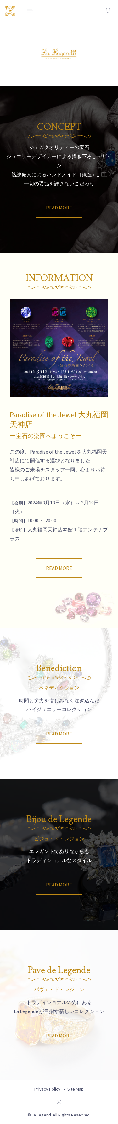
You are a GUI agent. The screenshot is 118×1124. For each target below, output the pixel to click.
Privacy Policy (47, 1089)
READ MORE (59, 207)
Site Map (75, 1089)
